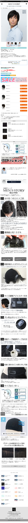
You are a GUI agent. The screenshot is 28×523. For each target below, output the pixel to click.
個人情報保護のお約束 (20, 518)
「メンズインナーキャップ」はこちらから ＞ (13, 466)
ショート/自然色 (21, 174)
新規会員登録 (22, 1)
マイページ (26, 1)
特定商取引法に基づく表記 (12, 518)
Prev (2, 26)
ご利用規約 (6, 518)
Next (25, 26)
